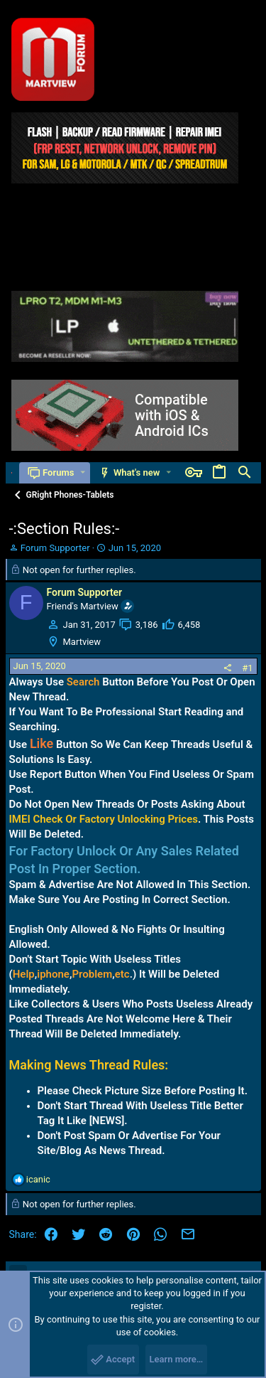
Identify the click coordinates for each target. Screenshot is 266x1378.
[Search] (244, 473)
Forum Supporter (55, 548)
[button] (82, 472)
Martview (82, 641)
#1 (247, 668)
